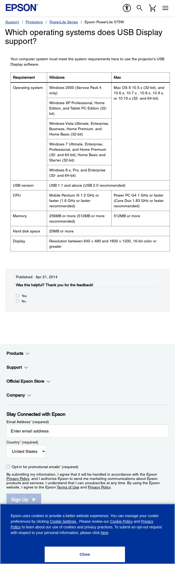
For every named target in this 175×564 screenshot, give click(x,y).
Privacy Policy (17, 478)
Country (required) (22, 442)
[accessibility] (127, 8)
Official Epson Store (28, 381)
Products (18, 353)
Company (18, 395)
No (24, 301)
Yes (24, 296)
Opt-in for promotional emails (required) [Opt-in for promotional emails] (45, 467)
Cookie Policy (121, 521)
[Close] (85, 554)
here (104, 533)
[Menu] (165, 8)
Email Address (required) (27, 422)
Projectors (34, 22)
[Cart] (152, 8)
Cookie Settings (63, 521)
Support (12, 22)
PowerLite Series (64, 22)
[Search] (139, 8)
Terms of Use (68, 487)
